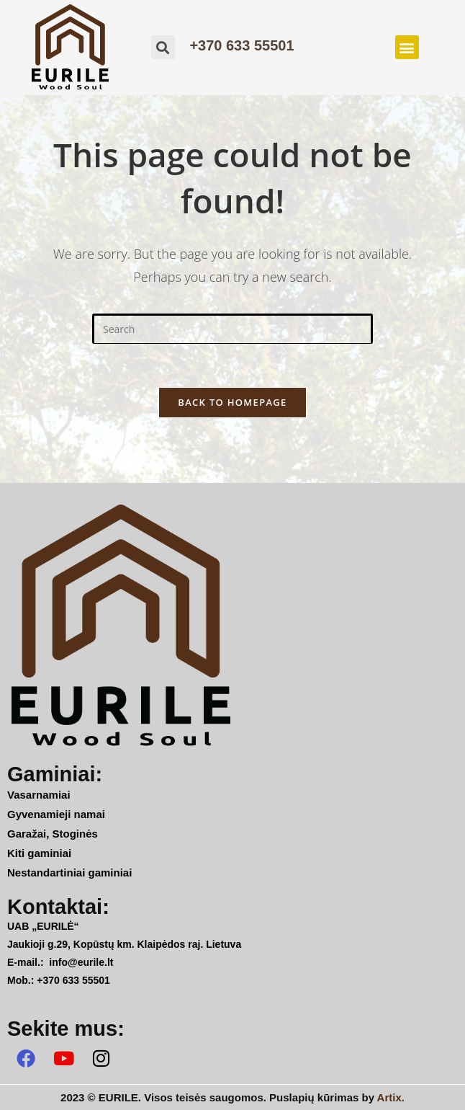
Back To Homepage (232, 402)
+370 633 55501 (241, 45)
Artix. (391, 1097)
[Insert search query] (232, 328)
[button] (407, 47)
